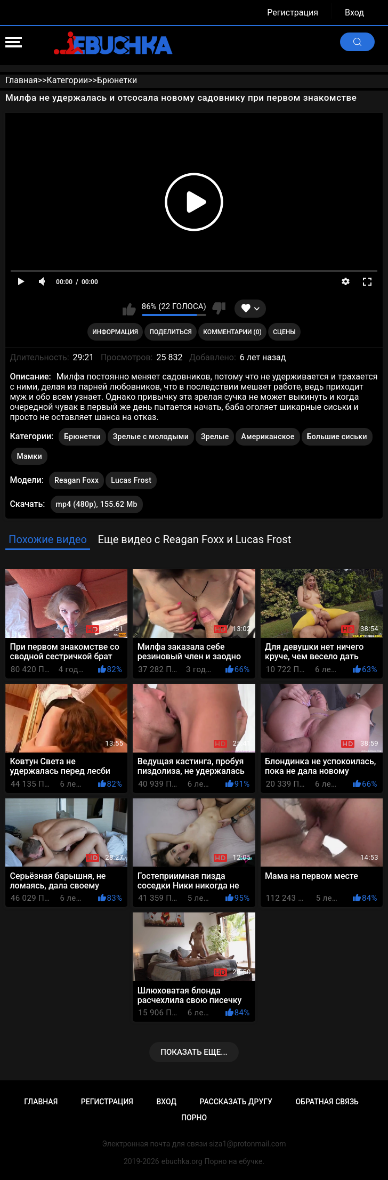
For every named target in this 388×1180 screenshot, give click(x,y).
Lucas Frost (131, 478)
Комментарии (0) (232, 332)
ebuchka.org (182, 1161)
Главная (41, 1101)
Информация (115, 332)
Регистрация (292, 12)
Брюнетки (82, 436)
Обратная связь (326, 1101)
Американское (267, 436)
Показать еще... (194, 1052)
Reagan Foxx (76, 478)
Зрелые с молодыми (151, 436)
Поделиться (171, 332)
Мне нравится (129, 309)
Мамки (29, 456)
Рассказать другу (236, 1101)
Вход (354, 12)
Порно (194, 1117)
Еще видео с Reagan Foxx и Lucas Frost (194, 539)
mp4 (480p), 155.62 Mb (97, 504)
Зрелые (215, 436)
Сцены (284, 332)
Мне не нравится (219, 309)
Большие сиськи (337, 436)
